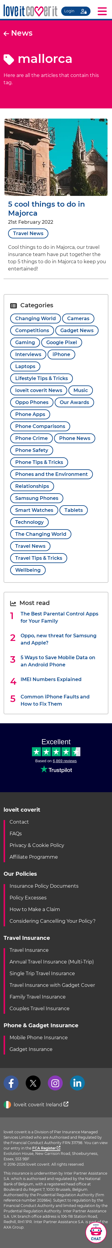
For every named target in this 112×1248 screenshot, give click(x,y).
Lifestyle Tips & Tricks (41, 378)
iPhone (61, 354)
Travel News (28, 233)
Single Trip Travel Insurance (42, 973)
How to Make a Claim (35, 909)
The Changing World (40, 534)
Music (80, 390)
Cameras (78, 318)
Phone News (74, 438)
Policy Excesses (28, 898)
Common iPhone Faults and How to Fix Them (55, 700)
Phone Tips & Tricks (39, 462)
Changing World (35, 318)
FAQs (16, 833)
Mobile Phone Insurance (39, 1037)
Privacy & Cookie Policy (37, 845)
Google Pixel (61, 342)
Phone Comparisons (40, 426)
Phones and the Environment (51, 474)
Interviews (28, 354)
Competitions (32, 330)
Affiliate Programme (34, 857)
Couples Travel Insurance (40, 1008)
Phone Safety (31, 450)
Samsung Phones (36, 498)
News (18, 32)
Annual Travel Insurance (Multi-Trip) (52, 962)
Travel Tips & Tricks (38, 558)
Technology (29, 522)
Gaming (25, 342)
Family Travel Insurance (38, 997)
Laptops (25, 366)
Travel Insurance (29, 950)
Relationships (32, 486)
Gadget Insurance (31, 1049)
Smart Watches (34, 510)
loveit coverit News (38, 390)
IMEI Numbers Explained (51, 679)
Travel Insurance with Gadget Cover (52, 985)
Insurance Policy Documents (44, 886)
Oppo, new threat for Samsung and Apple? (58, 639)
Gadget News (76, 330)
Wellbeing (28, 570)
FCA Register (46, 1148)
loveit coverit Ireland (36, 1105)
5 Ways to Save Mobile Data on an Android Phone (58, 661)
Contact (19, 822)
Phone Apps (30, 414)
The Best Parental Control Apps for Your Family (59, 617)
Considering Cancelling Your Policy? (53, 921)
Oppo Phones (31, 402)
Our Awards (74, 402)
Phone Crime (31, 438)
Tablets (74, 510)
